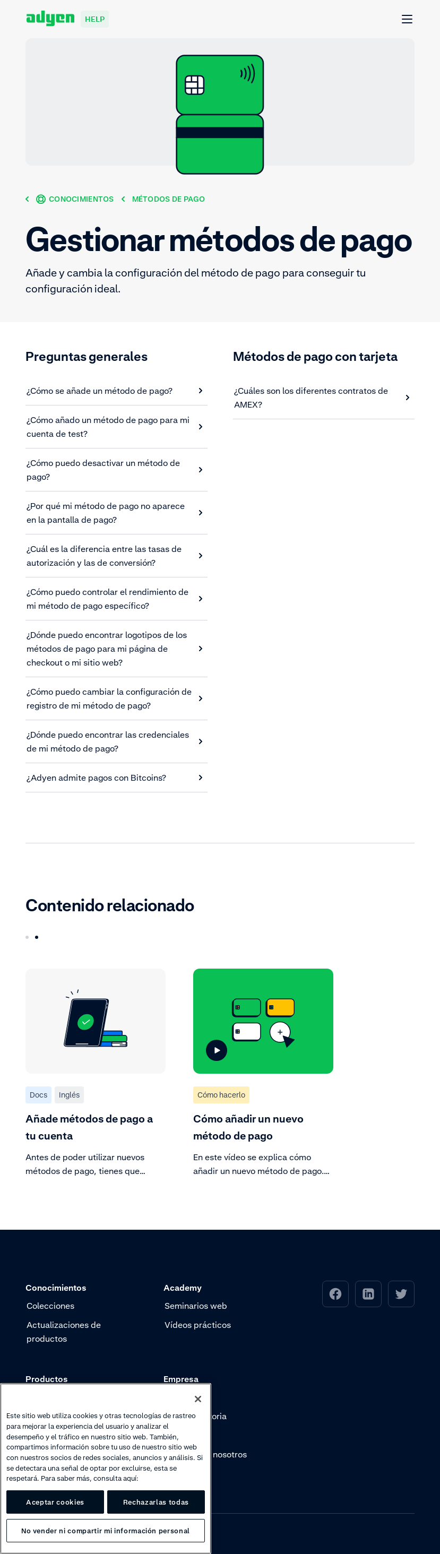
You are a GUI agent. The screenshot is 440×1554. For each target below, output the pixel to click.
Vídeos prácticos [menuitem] (198, 1324)
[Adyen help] (67, 19)
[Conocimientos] (75, 198)
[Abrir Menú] (407, 19)
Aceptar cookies (55, 1502)
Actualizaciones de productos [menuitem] (64, 1331)
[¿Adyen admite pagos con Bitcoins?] (114, 777)
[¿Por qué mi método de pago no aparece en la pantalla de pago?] (114, 513)
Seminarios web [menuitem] (196, 1305)
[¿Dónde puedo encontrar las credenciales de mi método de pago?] (114, 741)
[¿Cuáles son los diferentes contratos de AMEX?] (322, 397)
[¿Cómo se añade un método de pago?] (114, 391)
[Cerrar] (198, 1399)
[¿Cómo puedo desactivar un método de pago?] (114, 470)
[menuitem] (335, 1294)
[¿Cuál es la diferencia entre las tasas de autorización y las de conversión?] (114, 556)
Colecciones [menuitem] (50, 1305)
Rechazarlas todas (156, 1502)
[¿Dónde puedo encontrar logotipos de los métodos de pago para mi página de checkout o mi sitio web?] (114, 648)
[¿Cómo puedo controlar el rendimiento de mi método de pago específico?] (114, 599)
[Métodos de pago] (168, 198)
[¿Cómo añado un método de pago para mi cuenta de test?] (114, 427)
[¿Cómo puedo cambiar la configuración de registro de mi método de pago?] (114, 698)
